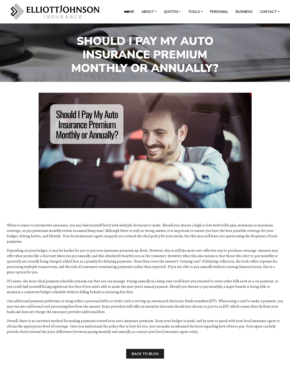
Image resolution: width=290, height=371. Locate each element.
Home (129, 13)
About (148, 13)
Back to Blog (145, 353)
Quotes (171, 13)
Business (244, 13)
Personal (219, 13)
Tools (194, 13)
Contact (268, 13)
